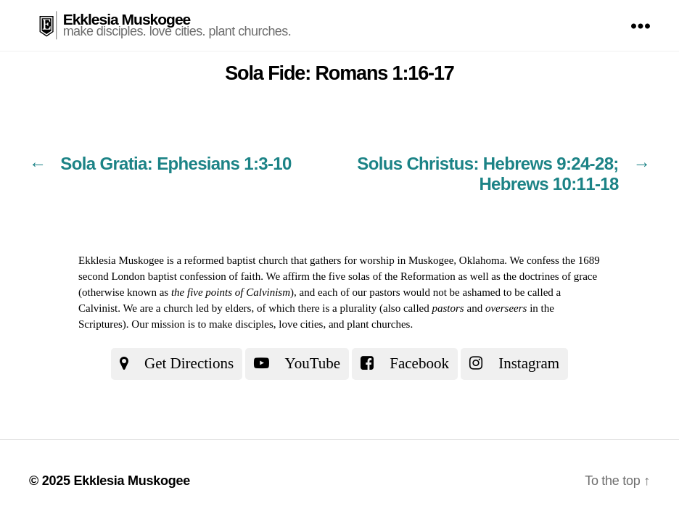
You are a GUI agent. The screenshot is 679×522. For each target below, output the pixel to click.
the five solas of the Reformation (384, 276)
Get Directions (177, 363)
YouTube (297, 363)
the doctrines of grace (550, 276)
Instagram (514, 363)
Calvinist (98, 308)
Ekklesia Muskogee (127, 19)
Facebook (405, 363)
